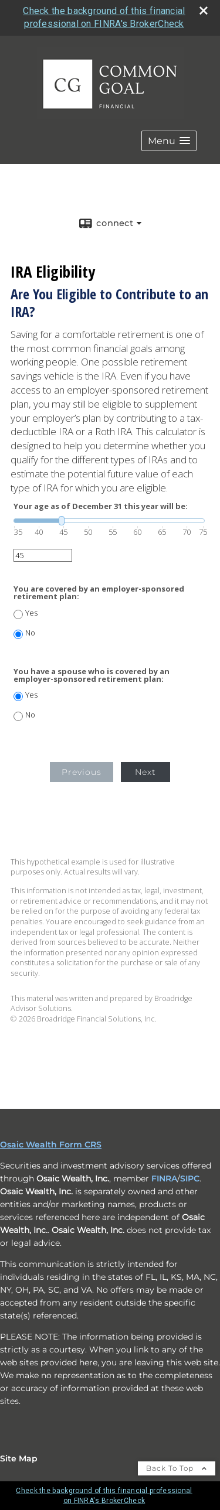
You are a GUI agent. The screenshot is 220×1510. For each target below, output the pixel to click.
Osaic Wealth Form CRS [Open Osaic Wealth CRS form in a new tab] (50, 1144)
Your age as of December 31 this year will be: (100, 506)
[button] (169, 141)
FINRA (164, 1178)
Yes (31, 613)
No (30, 633)
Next (145, 772)
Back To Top (176, 1468)
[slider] (109, 520)
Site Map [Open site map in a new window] (19, 1458)
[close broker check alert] (203, 10)
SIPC (189, 1178)
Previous (81, 772)
